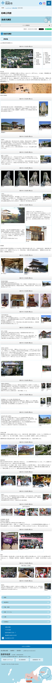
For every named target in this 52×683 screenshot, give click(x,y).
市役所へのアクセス (8, 659)
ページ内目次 (26, 25)
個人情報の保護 (4, 650)
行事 (5, 617)
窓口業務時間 (22, 659)
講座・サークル (8, 612)
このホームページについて (29, 650)
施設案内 (6, 602)
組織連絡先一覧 (36, 659)
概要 (5, 597)
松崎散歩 (6, 621)
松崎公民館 (14, 8)
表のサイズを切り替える (26, 46)
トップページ (8, 8)
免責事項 (12, 650)
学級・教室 (7, 607)
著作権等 (19, 650)
